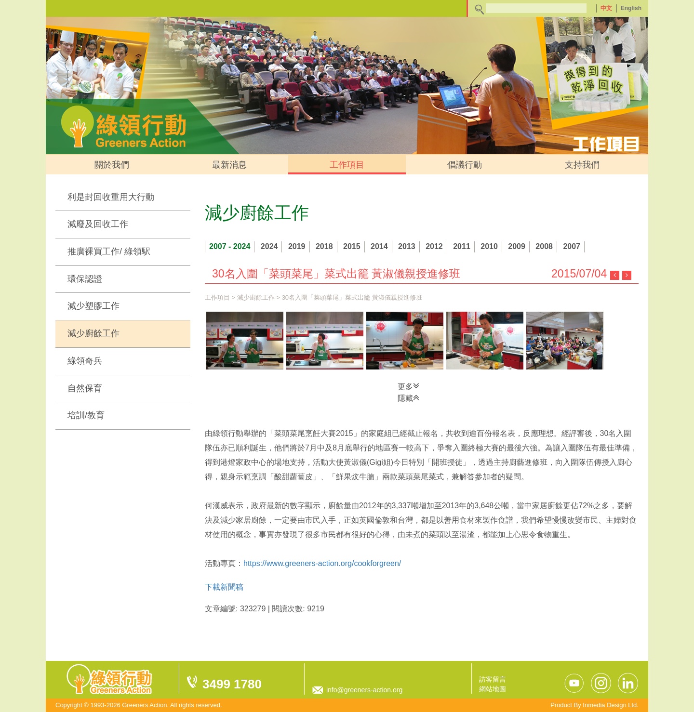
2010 (489, 246)
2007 (571, 246)
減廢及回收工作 (97, 224)
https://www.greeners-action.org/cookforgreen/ (322, 563)
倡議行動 (464, 165)
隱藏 (408, 397)
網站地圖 (492, 689)
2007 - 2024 (229, 246)
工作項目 (347, 165)
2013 (406, 246)
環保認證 (84, 279)
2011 (461, 246)
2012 (434, 246)
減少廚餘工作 (93, 333)
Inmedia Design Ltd (610, 705)
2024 (269, 246)
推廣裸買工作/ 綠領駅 (108, 251)
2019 (297, 246)
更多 (408, 386)
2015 (351, 246)
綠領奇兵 (84, 361)
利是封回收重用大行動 (110, 197)
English (631, 8)
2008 (544, 246)
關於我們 (111, 165)
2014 (379, 246)
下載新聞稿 (224, 587)
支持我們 (582, 165)
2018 (324, 246)
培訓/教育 (86, 415)
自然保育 (84, 388)
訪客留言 (492, 679)
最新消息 (229, 165)
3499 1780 (232, 684)
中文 (606, 8)
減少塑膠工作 (93, 306)
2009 (516, 246)
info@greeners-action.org (364, 690)
